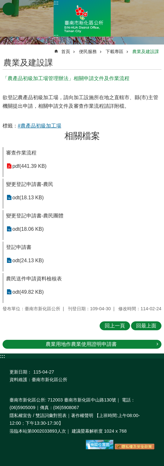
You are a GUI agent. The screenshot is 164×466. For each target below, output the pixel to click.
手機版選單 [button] (9, 9)
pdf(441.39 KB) (29, 166)
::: (56, 2)
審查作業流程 (21, 152)
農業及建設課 (145, 51)
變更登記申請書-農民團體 (34, 215)
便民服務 (88, 51)
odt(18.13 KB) (28, 197)
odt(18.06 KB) (28, 229)
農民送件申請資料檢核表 (34, 278)
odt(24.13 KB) (28, 260)
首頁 (65, 51)
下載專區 (114, 51)
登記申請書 (18, 247)
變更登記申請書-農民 (29, 184)
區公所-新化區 (82, 18)
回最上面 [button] (146, 325)
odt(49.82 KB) (28, 292)
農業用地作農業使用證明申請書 (81, 344)
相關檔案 (82, 136)
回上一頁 (115, 325)
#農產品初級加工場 (39, 125)
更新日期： (21, 371)
